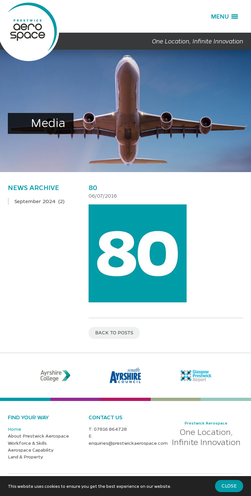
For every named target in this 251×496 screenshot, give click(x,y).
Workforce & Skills (27, 443)
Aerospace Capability (31, 450)
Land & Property (25, 456)
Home (14, 429)
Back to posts (114, 332)
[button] (224, 16)
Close (229, 485)
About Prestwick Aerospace (38, 436)
